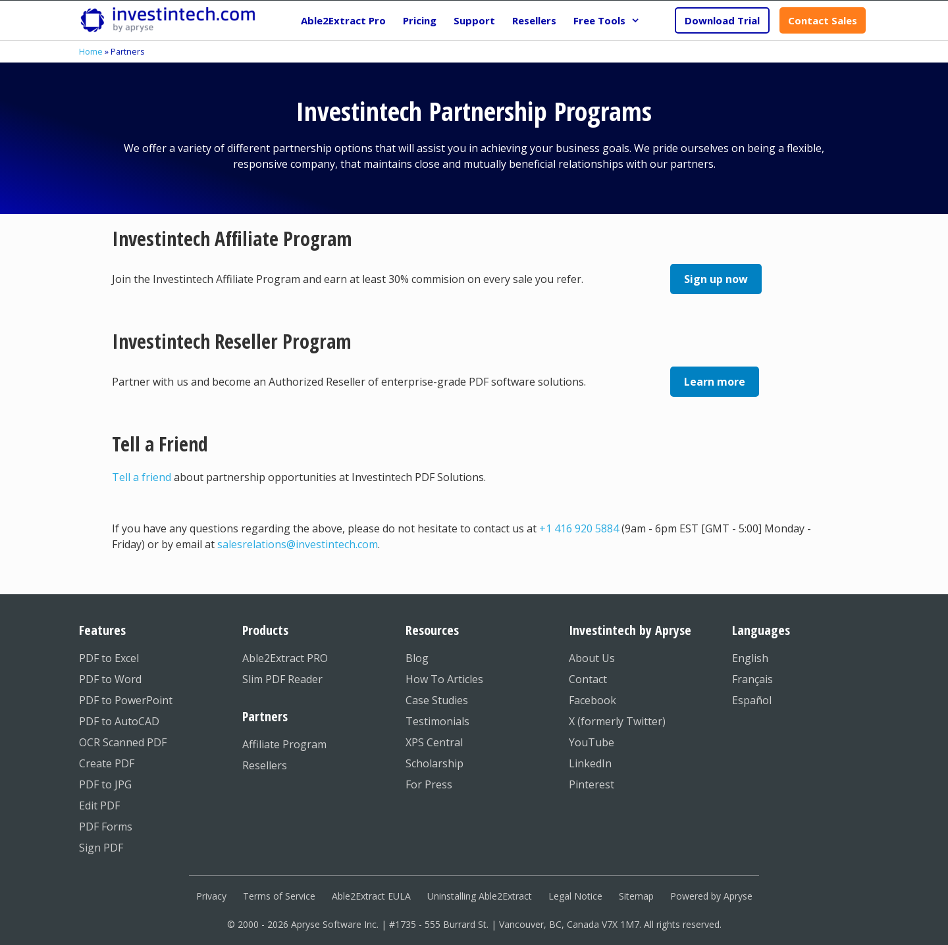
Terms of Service (279, 896)
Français (752, 679)
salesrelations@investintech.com (297, 544)
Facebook (592, 700)
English (750, 658)
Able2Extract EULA (371, 896)
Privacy (211, 896)
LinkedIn (590, 763)
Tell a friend (141, 477)
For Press (429, 784)
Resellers (534, 20)
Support (474, 20)
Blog (417, 658)
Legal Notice (575, 896)
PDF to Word (110, 679)
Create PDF (106, 763)
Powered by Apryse (711, 896)
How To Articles (444, 679)
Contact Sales (822, 20)
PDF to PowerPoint (125, 700)
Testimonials (437, 721)
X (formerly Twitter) (617, 721)
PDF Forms (105, 826)
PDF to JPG (105, 784)
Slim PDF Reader (282, 679)
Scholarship (434, 763)
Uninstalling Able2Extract (479, 896)
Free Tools (610, 20)
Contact (588, 679)
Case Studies (437, 700)
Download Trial (722, 20)
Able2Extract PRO (285, 658)
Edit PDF (99, 805)
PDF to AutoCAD (119, 721)
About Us (592, 658)
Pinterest (591, 784)
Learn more (714, 381)
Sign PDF (101, 847)
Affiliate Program (284, 744)
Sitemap (636, 896)
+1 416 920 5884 (579, 528)
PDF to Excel (109, 658)
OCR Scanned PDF (123, 742)
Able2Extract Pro (343, 20)
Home (91, 51)
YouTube (591, 742)
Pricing (419, 20)
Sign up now (716, 279)
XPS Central (434, 742)
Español (752, 700)
